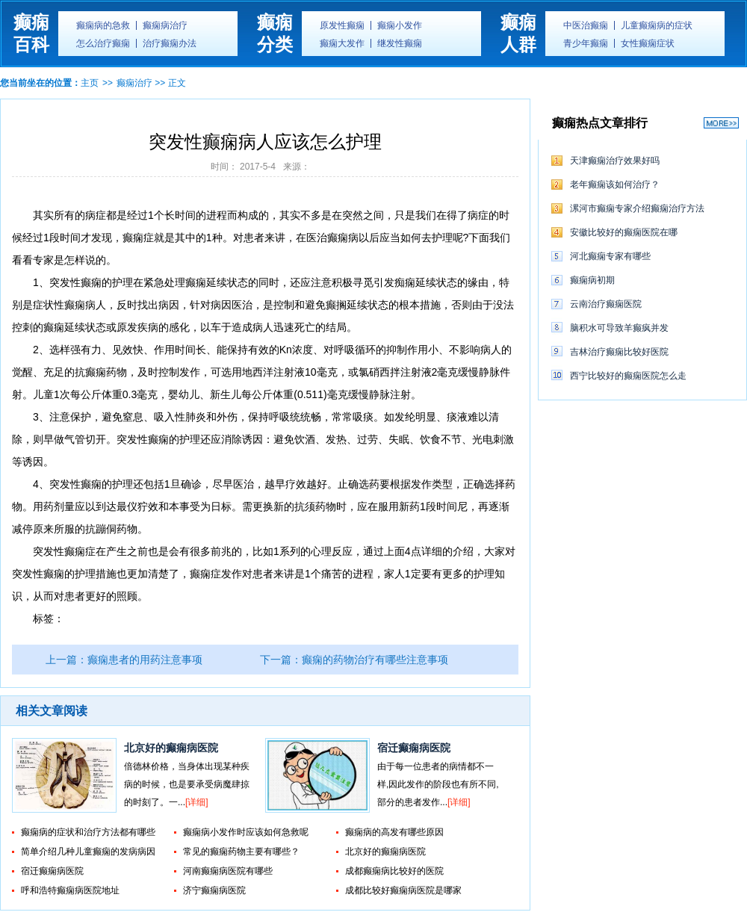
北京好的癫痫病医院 (171, 748)
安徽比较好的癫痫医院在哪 (624, 232)
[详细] (196, 802)
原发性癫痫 (342, 25)
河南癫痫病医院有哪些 (228, 871)
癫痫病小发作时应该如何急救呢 (246, 832)
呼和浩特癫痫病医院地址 (70, 890)
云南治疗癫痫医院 (606, 304)
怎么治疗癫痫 (103, 43)
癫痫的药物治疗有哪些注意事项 (375, 660)
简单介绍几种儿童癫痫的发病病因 (88, 851)
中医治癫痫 (585, 25)
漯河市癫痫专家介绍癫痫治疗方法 (637, 208)
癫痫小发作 (399, 25)
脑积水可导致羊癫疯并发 (619, 328)
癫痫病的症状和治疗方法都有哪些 (88, 832)
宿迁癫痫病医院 (413, 748)
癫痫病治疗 (165, 25)
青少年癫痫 (585, 43)
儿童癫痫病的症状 (656, 25)
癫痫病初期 (592, 280)
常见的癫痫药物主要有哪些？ (241, 851)
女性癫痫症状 (648, 43)
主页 (90, 83)
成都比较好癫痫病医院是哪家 (403, 890)
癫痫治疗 (134, 83)
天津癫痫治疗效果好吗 (615, 160)
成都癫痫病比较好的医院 (394, 871)
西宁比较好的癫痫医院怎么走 (628, 375)
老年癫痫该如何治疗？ (615, 184)
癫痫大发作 (342, 43)
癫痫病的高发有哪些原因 (394, 832)
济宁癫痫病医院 (214, 890)
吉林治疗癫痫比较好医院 (619, 352)
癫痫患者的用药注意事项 (144, 660)
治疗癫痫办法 (169, 43)
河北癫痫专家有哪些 (610, 256)
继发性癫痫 (399, 43)
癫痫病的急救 (103, 25)
